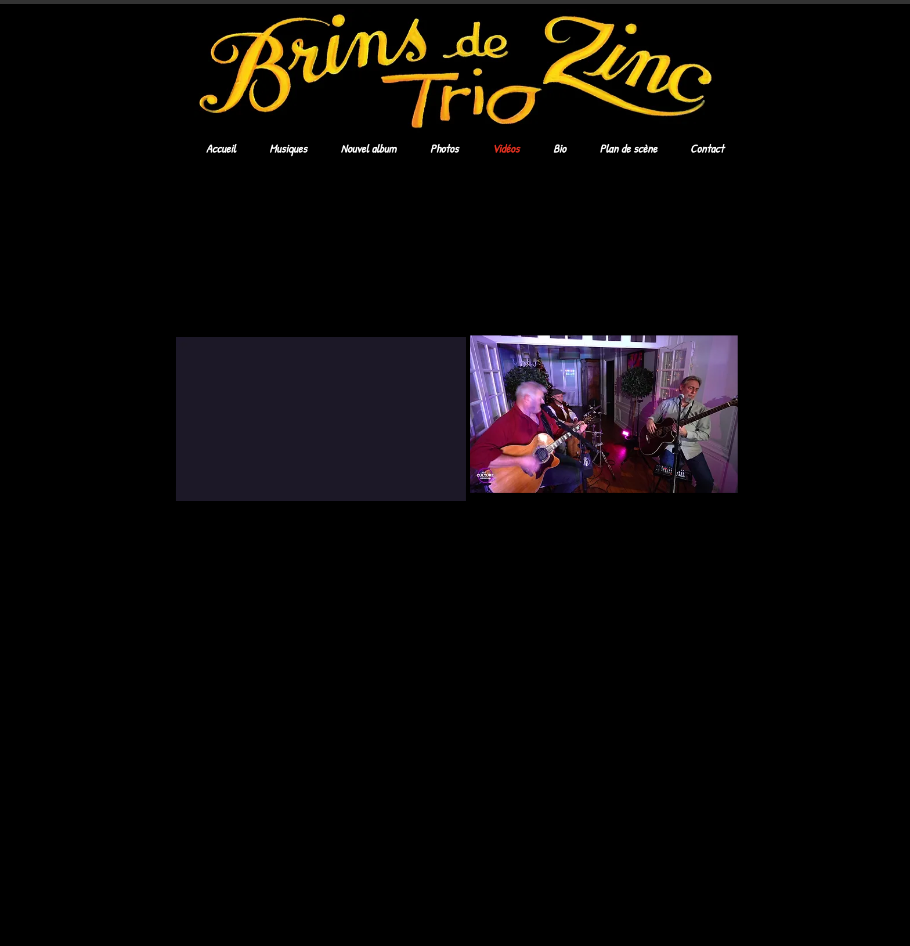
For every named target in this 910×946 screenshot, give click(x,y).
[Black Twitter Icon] (709, 537)
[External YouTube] (310, 251)
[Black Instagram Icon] (729, 537)
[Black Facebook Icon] (689, 537)
